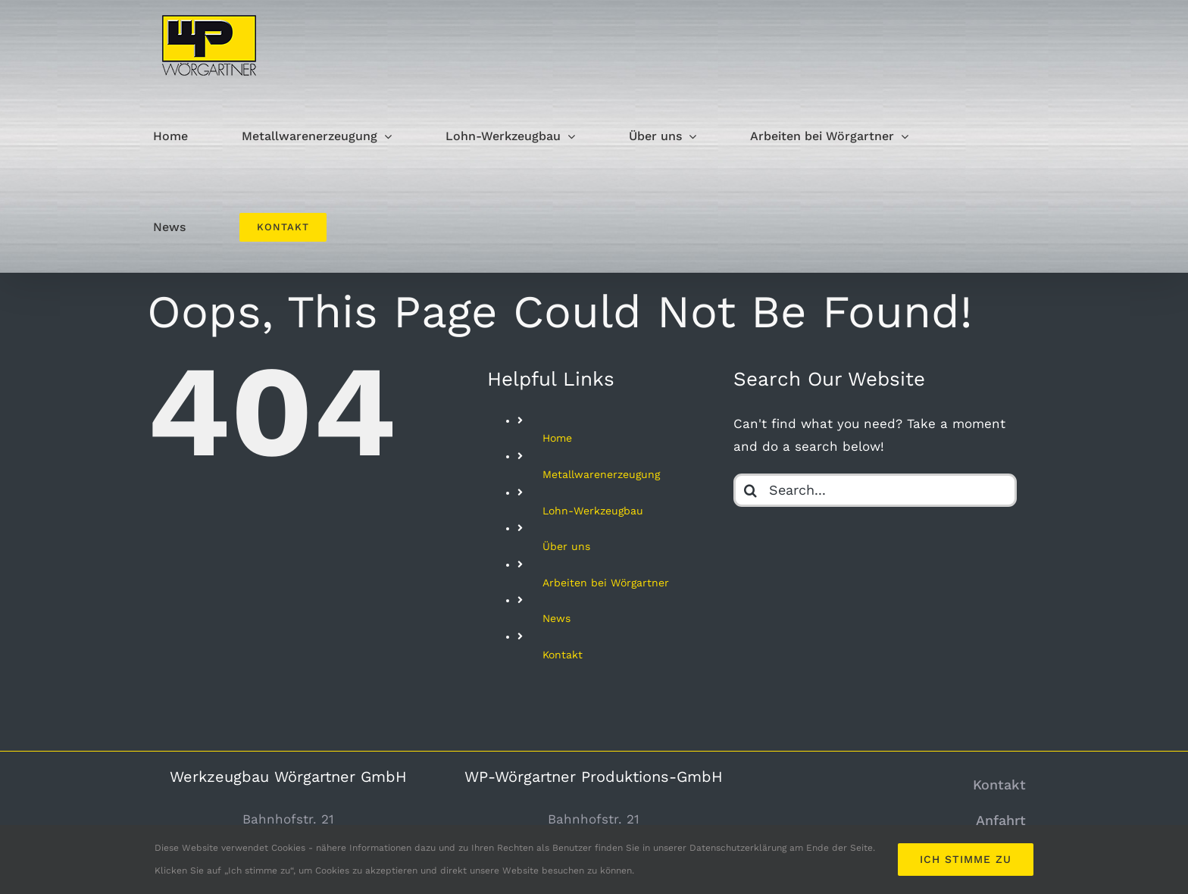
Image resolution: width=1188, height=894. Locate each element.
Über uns (566, 546)
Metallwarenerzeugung (601, 474)
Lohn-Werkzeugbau (592, 511)
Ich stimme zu (965, 859)
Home (557, 438)
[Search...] (874, 490)
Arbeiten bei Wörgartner (605, 583)
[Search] (750, 490)
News (556, 618)
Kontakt (562, 655)
